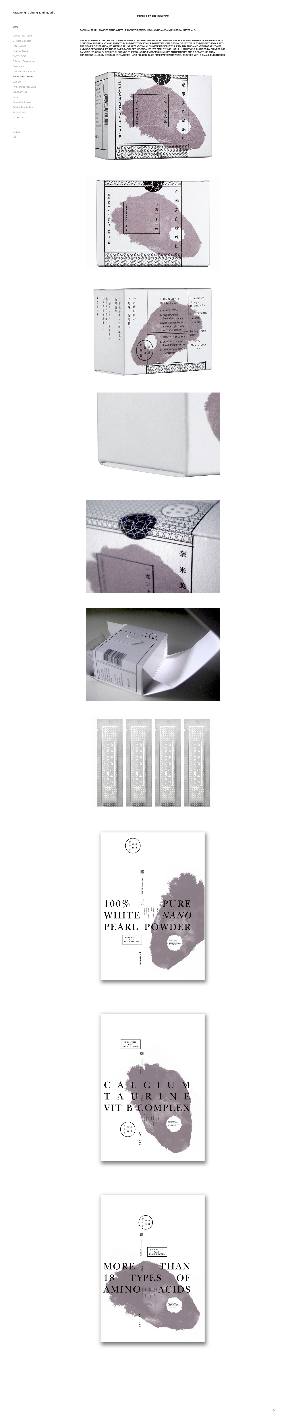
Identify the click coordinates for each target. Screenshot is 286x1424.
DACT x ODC (19, 56)
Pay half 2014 (19, 112)
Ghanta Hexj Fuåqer (22, 36)
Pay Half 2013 (19, 117)
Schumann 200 (20, 92)
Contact (16, 132)
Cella (15, 97)
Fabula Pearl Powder (23, 76)
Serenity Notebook (22, 102)
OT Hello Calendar (22, 41)
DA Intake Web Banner (24, 71)
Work (15, 27)
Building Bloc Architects (24, 107)
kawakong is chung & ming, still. (34, 12)
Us (14, 128)
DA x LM (17, 82)
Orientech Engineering (23, 61)
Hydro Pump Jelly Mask (24, 87)
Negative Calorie (21, 51)
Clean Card (18, 66)
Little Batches (19, 46)
